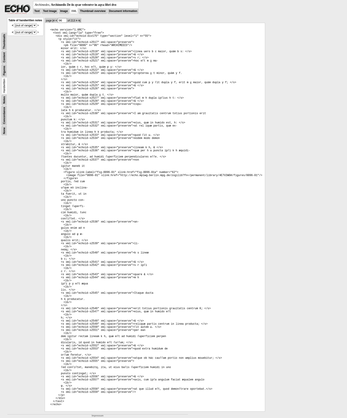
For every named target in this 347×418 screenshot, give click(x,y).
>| (79, 20)
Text (37, 11)
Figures (4, 70)
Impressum (97, 415)
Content (4, 57)
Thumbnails (4, 41)
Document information (123, 11)
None (4, 130)
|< (53, 20)
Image (64, 11)
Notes (4, 100)
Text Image (50, 11)
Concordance (4, 115)
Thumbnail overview (93, 11)
